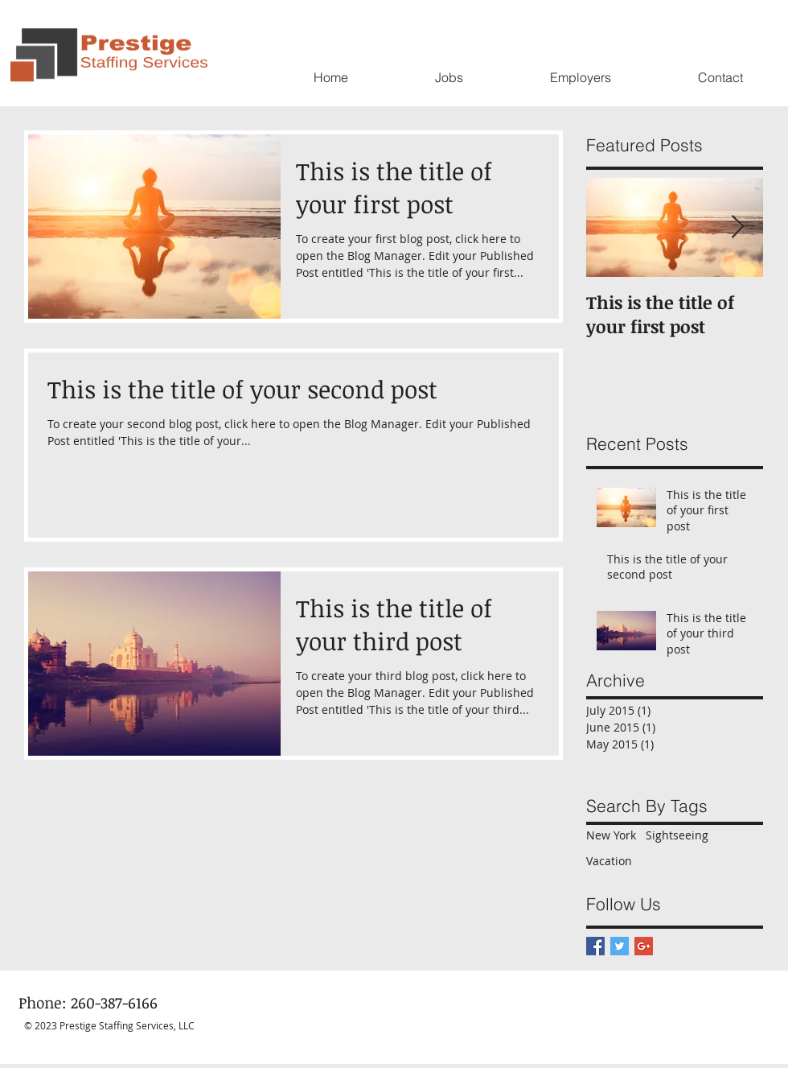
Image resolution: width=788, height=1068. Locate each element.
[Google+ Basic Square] (643, 946)
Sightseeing (677, 835)
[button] (449, 78)
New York (611, 835)
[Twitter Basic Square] (619, 946)
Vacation (609, 860)
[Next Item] (737, 228)
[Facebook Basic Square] (595, 946)
